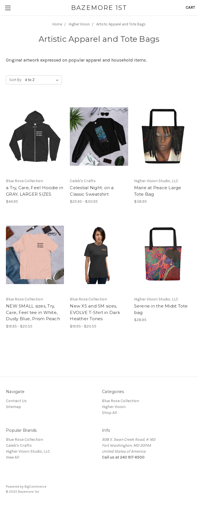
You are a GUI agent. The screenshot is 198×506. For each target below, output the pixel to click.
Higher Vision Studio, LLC (28, 451)
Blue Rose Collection (120, 400)
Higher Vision (114, 406)
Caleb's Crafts (19, 445)
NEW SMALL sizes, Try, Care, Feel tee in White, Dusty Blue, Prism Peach (33, 312)
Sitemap (13, 406)
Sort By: (15, 80)
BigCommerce (35, 486)
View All (12, 457)
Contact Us (16, 400)
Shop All (109, 412)
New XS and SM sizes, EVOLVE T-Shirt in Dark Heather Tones (95, 312)
